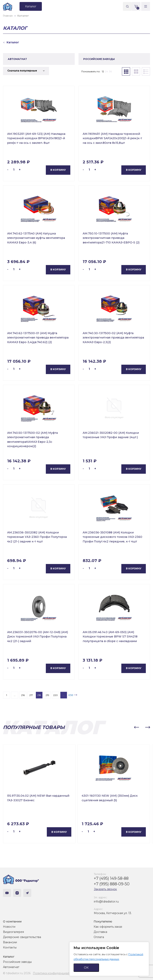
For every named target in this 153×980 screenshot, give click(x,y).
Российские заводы (17, 962)
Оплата (99, 937)
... (15, 695)
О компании (12, 921)
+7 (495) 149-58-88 (111, 878)
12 (103, 71)
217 (31, 695)
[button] (136, 727)
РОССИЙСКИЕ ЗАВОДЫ (99, 59)
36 (110, 71)
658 (70, 695)
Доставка (100, 932)
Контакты (10, 947)
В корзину (58, 169)
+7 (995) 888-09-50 (111, 884)
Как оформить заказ (108, 926)
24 (106, 71)
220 (55, 695)
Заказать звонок (105, 889)
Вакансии (10, 942)
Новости (9, 926)
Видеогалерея (13, 932)
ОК (86, 967)
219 (47, 695)
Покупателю (103, 921)
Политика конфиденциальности (56, 973)
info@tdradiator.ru (106, 901)
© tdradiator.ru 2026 (16, 973)
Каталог (8, 956)
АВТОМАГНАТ (17, 59)
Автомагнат (11, 967)
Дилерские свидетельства (22, 937)
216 (23, 695)
